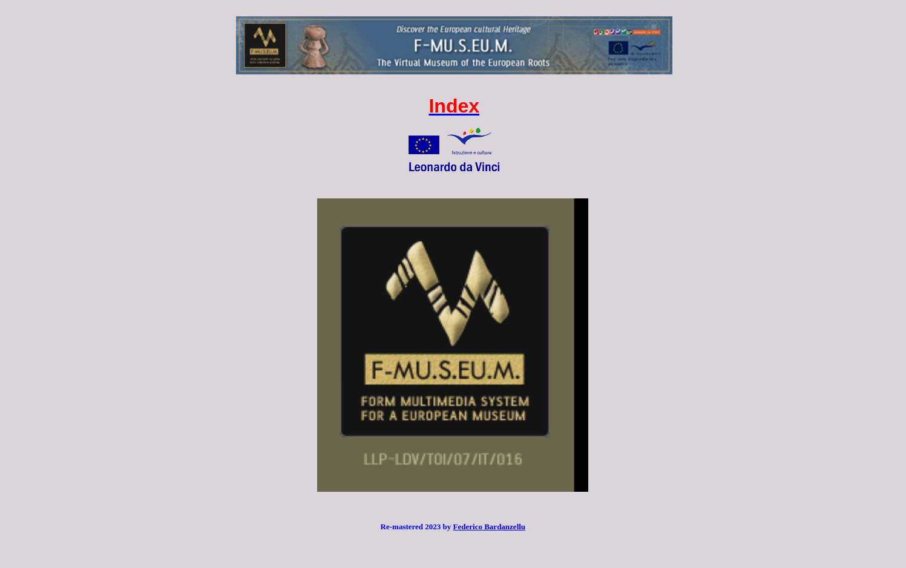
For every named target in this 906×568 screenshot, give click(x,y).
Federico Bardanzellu (489, 526)
